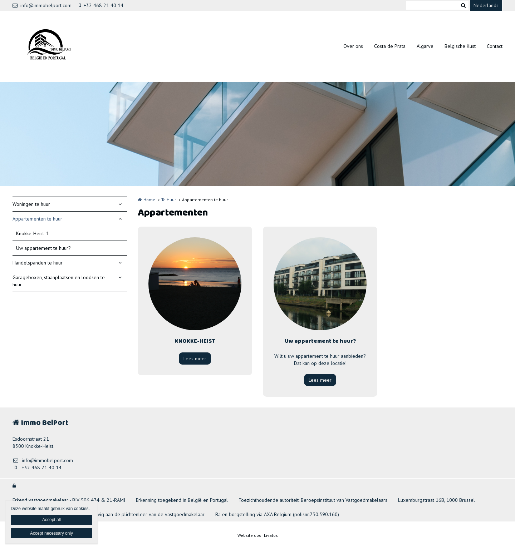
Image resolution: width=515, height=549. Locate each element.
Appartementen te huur (37, 219)
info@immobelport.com (42, 5)
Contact (494, 46)
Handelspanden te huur (38, 262)
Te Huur (168, 199)
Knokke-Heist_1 (32, 233)
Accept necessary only (51, 533)
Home (149, 199)
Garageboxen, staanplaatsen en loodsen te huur (59, 281)
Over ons (353, 46)
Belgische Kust (460, 46)
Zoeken (463, 5)
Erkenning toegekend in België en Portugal (182, 500)
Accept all (51, 519)
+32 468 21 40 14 (101, 5)
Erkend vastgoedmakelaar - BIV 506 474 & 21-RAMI (69, 500)
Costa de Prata (390, 46)
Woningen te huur (31, 204)
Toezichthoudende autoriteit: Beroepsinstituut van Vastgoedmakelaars (313, 500)
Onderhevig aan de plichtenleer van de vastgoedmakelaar (142, 514)
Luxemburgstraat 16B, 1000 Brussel (436, 500)
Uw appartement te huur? (43, 248)
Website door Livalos (257, 535)
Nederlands (486, 5)
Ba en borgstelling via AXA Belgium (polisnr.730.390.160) (277, 514)
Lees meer (194, 358)
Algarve (425, 46)
